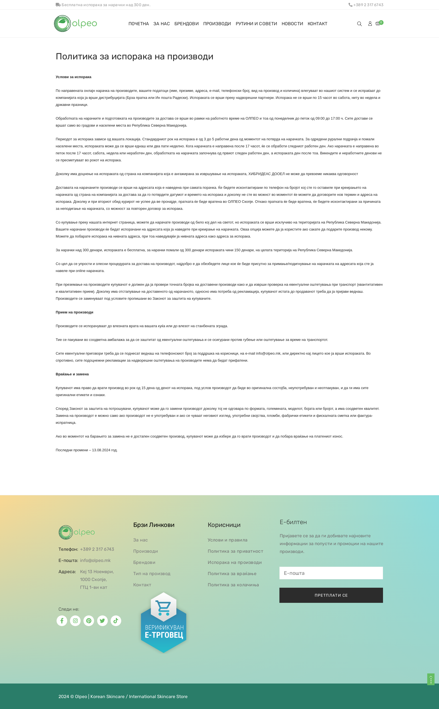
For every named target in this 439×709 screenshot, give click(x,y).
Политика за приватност (235, 551)
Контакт (142, 584)
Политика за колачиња (233, 584)
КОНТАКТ (318, 23)
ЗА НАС (161, 23)
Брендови (144, 562)
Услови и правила (227, 540)
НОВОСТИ (292, 23)
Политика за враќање (232, 573)
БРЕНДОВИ (186, 23)
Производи (145, 551)
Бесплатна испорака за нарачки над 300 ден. (103, 5)
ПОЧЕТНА (139, 23)
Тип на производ (152, 573)
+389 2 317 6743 (366, 5)
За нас (140, 540)
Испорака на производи (235, 562)
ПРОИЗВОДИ (217, 23)
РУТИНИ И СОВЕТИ (256, 23)
